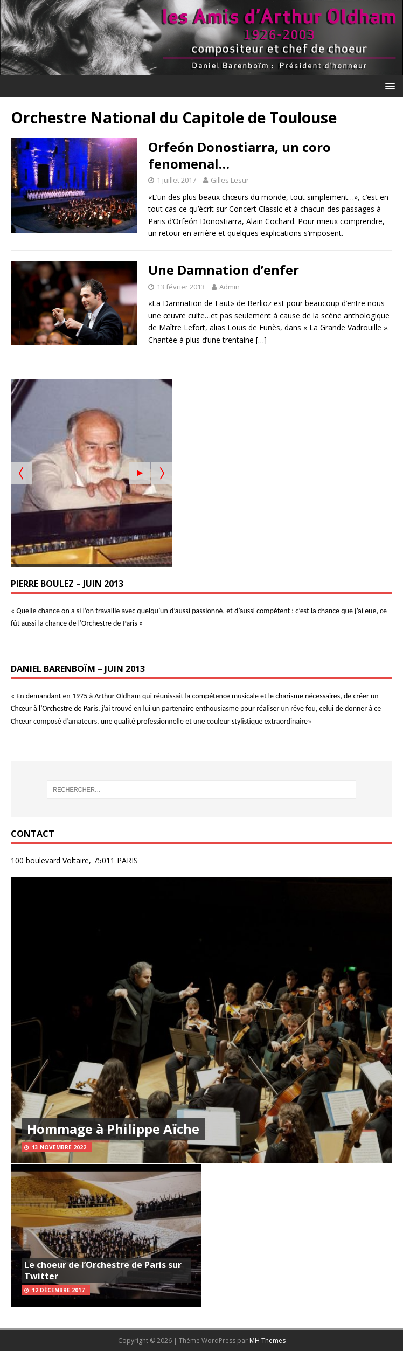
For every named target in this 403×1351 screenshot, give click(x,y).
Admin (229, 287)
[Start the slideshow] (139, 473)
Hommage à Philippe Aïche (113, 1129)
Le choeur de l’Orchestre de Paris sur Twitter (103, 1270)
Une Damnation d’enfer (223, 270)
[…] (261, 340)
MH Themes (267, 1340)
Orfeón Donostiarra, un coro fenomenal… (239, 155)
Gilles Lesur (230, 180)
